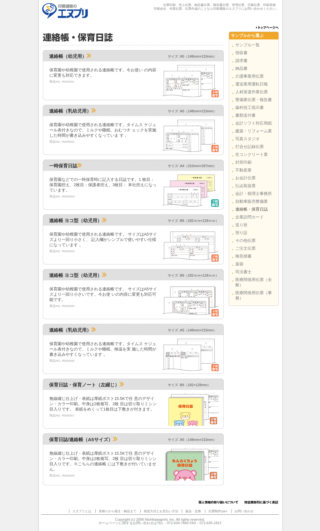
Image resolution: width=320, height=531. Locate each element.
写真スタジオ (247, 138)
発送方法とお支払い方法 (161, 511)
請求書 (241, 60)
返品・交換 (193, 511)
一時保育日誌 (65, 165)
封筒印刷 (243, 162)
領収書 (241, 52)
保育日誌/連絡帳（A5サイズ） (83, 439)
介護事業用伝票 (249, 76)
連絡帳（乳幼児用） (72, 111)
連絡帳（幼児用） (70, 56)
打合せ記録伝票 (249, 146)
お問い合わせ (244, 511)
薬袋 (239, 264)
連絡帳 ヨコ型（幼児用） (78, 220)
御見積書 (243, 256)
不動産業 (243, 170)
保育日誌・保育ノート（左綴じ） (86, 384)
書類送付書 (245, 115)
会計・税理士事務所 (253, 193)
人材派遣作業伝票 (251, 91)
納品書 (241, 68)
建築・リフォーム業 (253, 131)
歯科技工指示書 (249, 107)
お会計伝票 (245, 178)
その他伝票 (245, 240)
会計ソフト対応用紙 (253, 123)
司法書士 (243, 271)
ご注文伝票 (245, 248)
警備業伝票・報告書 (253, 99)
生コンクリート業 (251, 154)
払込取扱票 (245, 185)
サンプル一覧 (247, 45)
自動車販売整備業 (251, 201)
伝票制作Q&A (217, 511)
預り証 (241, 232)
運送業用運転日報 (251, 84)
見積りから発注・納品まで (117, 511)
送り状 (241, 224)
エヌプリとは (81, 511)
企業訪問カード (249, 217)
